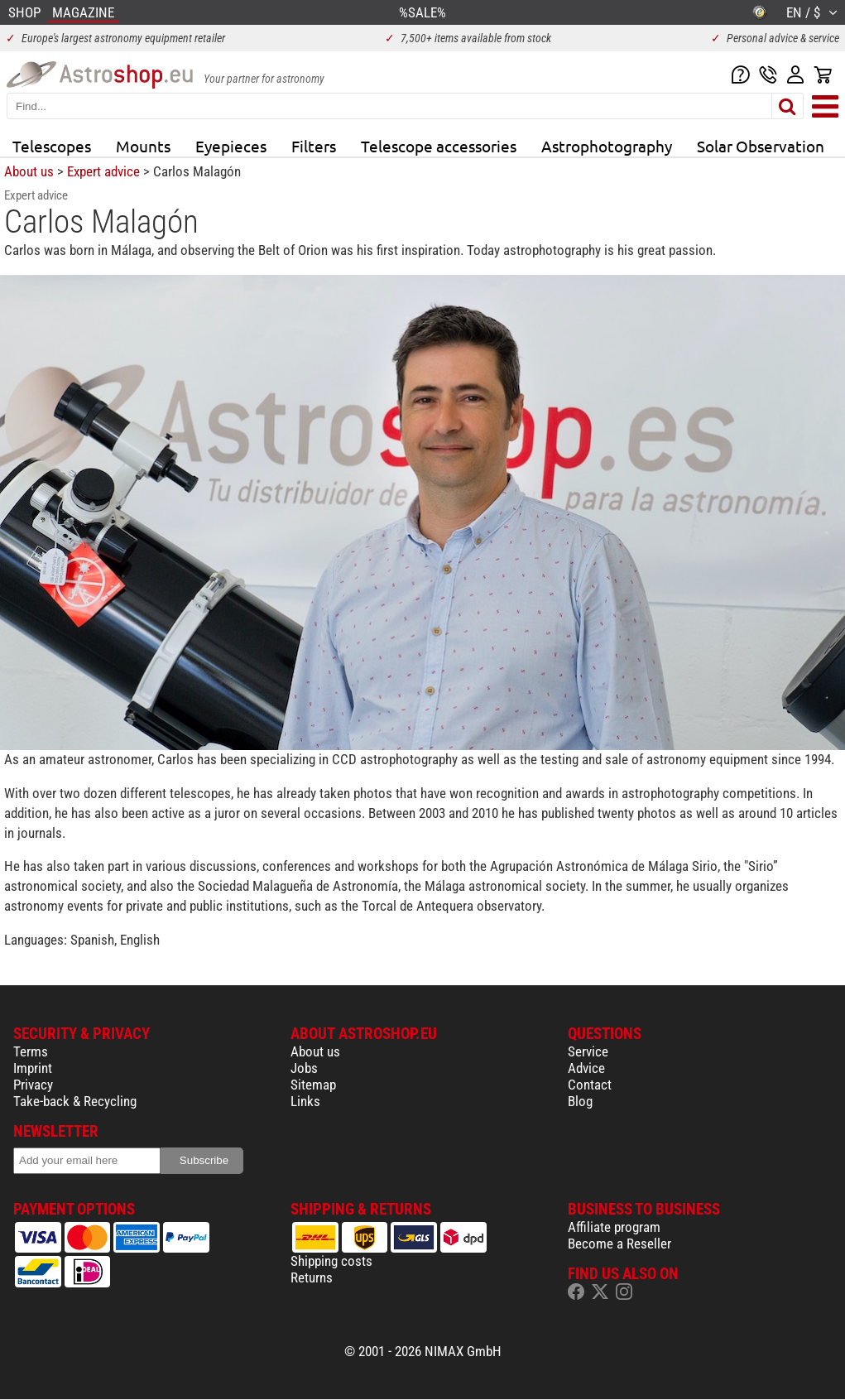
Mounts (143, 146)
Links (305, 1101)
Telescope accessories (438, 146)
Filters (313, 146)
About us (29, 171)
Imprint (32, 1068)
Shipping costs (331, 1261)
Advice (586, 1068)
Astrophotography (606, 146)
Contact (590, 1084)
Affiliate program (614, 1227)
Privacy (33, 1084)
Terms (30, 1051)
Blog (580, 1101)
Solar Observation (760, 146)
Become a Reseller (619, 1243)
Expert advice (103, 171)
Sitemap (313, 1084)
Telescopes (51, 146)
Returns (311, 1277)
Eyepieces (230, 146)
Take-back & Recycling (75, 1101)
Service (588, 1051)
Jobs (304, 1068)
